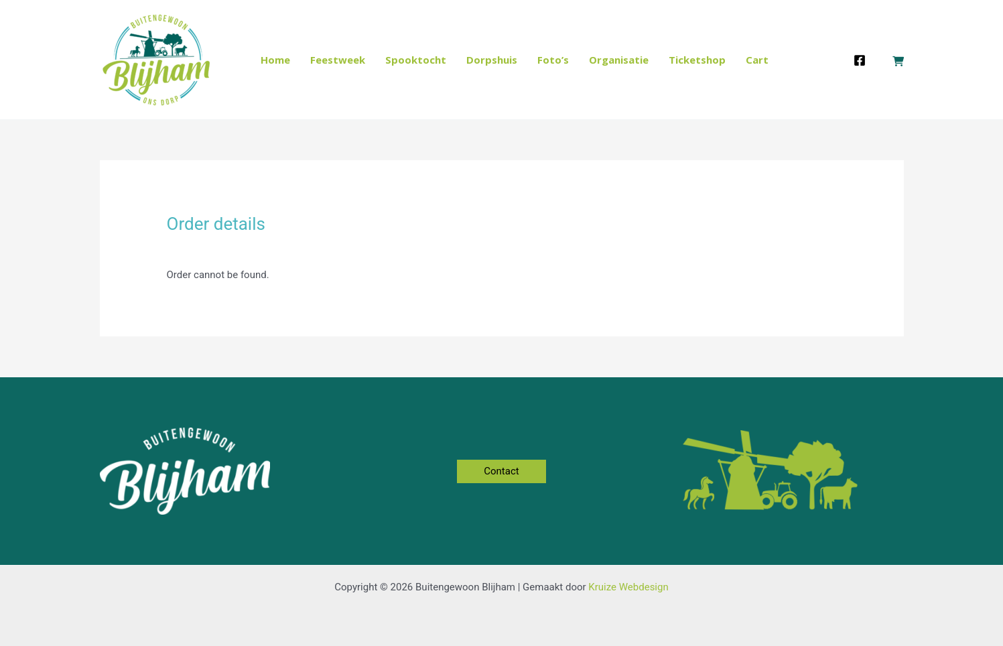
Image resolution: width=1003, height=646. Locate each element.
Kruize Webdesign (628, 587)
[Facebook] (860, 60)
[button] (501, 471)
